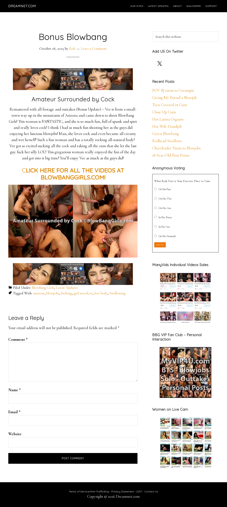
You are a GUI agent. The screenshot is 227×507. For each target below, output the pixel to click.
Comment (18, 339)
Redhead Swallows (167, 140)
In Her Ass (164, 226)
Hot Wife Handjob (167, 126)
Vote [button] (160, 244)
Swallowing (117, 293)
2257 (139, 491)
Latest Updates (67, 287)
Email (14, 412)
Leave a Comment (94, 48)
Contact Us (151, 491)
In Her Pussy (165, 217)
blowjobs (52, 293)
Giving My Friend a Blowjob (174, 97)
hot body (100, 293)
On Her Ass (165, 208)
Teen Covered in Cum (169, 104)
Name (14, 390)
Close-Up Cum (164, 112)
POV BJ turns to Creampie (173, 90)
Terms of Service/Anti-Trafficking (89, 491)
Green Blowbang (165, 133)
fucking (66, 293)
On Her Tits (165, 198)
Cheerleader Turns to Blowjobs (176, 148)
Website (15, 434)
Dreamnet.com (22, 6)
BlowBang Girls (43, 287)
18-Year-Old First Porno (170, 155)
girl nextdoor (83, 293)
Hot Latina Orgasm (167, 119)
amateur (38, 293)
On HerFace (165, 189)
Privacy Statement (122, 491)
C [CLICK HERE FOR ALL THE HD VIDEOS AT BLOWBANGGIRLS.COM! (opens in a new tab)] (73, 174)
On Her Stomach (167, 236)
